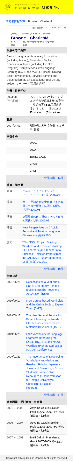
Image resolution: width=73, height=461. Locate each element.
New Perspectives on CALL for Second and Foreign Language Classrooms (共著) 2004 (41, 231)
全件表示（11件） (55, 177)
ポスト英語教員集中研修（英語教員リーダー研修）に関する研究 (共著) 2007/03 (42, 205)
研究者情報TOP (15, 21)
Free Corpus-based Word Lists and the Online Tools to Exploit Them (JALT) (44, 304)
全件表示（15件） (55, 268)
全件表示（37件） (55, 394)
